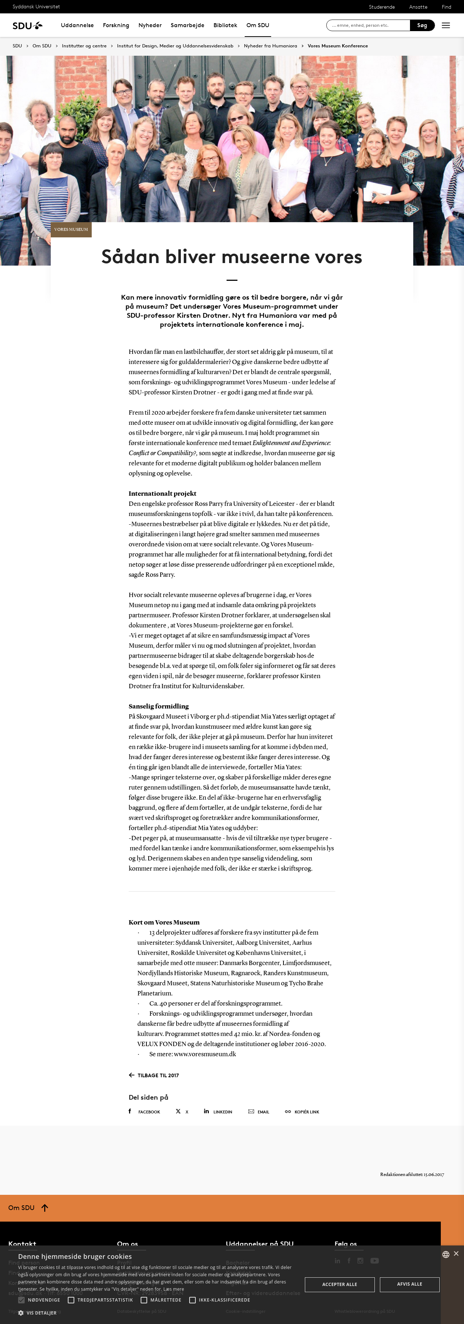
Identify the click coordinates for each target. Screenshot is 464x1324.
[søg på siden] (371, 25)
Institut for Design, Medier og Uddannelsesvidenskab (175, 45)
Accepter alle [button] (339, 1284)
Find (446, 7)
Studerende (382, 7)
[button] (21, 1300)
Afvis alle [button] (409, 1284)
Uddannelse (77, 25)
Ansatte (418, 7)
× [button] (456, 1254)
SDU (17, 45)
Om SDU (257, 25)
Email (258, 1112)
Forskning (116, 25)
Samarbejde (187, 25)
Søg (422, 25)
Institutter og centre (84, 45)
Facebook (144, 1111)
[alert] (232, 1284)
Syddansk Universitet (36, 6)
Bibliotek (225, 25)
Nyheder (150, 25)
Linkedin (218, 1111)
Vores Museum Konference (338, 45)
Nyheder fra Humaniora (270, 45)
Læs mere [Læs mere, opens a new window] (173, 1289)
